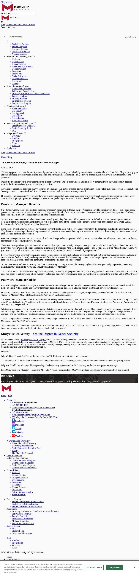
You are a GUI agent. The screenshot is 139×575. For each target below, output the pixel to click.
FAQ (14, 131)
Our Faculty (17, 111)
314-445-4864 (20, 405)
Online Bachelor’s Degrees (23, 460)
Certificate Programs (21, 51)
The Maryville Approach (22, 453)
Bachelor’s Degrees (20, 44)
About (16, 106)
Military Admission (20, 521)
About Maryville (19, 108)
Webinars (16, 145)
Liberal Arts (17, 74)
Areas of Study (19, 56)
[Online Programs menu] (72, 37)
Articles (15, 138)
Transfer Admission (20, 516)
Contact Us (11, 400)
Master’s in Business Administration (28, 501)
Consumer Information (22, 533)
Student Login (18, 531)
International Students (21, 101)
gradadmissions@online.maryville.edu (31, 415)
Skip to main (6, 2)
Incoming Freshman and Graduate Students (31, 93)
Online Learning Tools (21, 128)
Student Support (20, 123)
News (14, 143)
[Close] (135, 567)
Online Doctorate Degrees (23, 465)
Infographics (17, 141)
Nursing (15, 83)
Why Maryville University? (19, 441)
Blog (15, 133)
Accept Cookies (114, 567)
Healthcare (16, 81)
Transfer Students (19, 96)
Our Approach (18, 113)
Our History (17, 116)
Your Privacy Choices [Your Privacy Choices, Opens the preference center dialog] (93, 567)
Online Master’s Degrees (23, 463)
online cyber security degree (33, 339)
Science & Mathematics (22, 66)
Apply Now (18, 24)
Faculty (15, 450)
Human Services (19, 64)
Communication (19, 69)
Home (3, 157)
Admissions (18, 86)
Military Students (19, 98)
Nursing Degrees (19, 54)
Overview (16, 136)
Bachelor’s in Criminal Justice (25, 504)
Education (16, 71)
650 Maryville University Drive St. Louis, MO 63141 (35, 417)
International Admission (22, 519)
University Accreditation (22, 446)
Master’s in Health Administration (27, 506)
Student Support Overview (23, 126)
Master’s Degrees (19, 46)
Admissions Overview (21, 88)
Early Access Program (21, 103)
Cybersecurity (18, 61)
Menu (3, 22)
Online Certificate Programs (24, 468)
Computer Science (20, 78)
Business (16, 59)
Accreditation (18, 118)
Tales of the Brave (20, 120)
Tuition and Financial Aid (23, 91)
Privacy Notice (13, 559)
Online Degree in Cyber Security (56, 334)
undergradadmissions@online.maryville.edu (33, 407)
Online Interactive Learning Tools (26, 448)
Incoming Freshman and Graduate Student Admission (35, 511)
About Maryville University (24, 443)
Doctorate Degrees (20, 49)
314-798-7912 (20, 412)
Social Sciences (19, 76)
